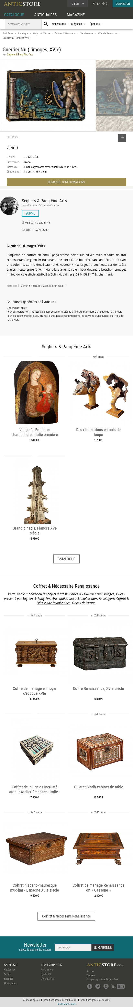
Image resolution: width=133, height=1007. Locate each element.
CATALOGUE (14, 14)
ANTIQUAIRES (45, 14)
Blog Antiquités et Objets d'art (102, 979)
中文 (105, 4)
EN (98, 4)
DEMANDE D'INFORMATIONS (66, 182)
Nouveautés (59, 24)
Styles (7, 974)
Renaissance (86, 33)
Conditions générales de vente (95, 999)
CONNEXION (123, 4)
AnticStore (8, 33)
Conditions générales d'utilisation (60, 999)
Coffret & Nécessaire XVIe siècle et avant (42, 285)
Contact (91, 975)
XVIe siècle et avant (108, 33)
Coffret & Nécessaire (65, 33)
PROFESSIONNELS (51, 965)
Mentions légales (31, 999)
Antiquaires (47, 969)
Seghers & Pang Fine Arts (44, 201)
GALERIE (26, 230)
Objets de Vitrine (41, 33)
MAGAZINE (76, 14)
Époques (8, 978)
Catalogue (23, 33)
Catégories (9, 969)
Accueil (91, 971)
